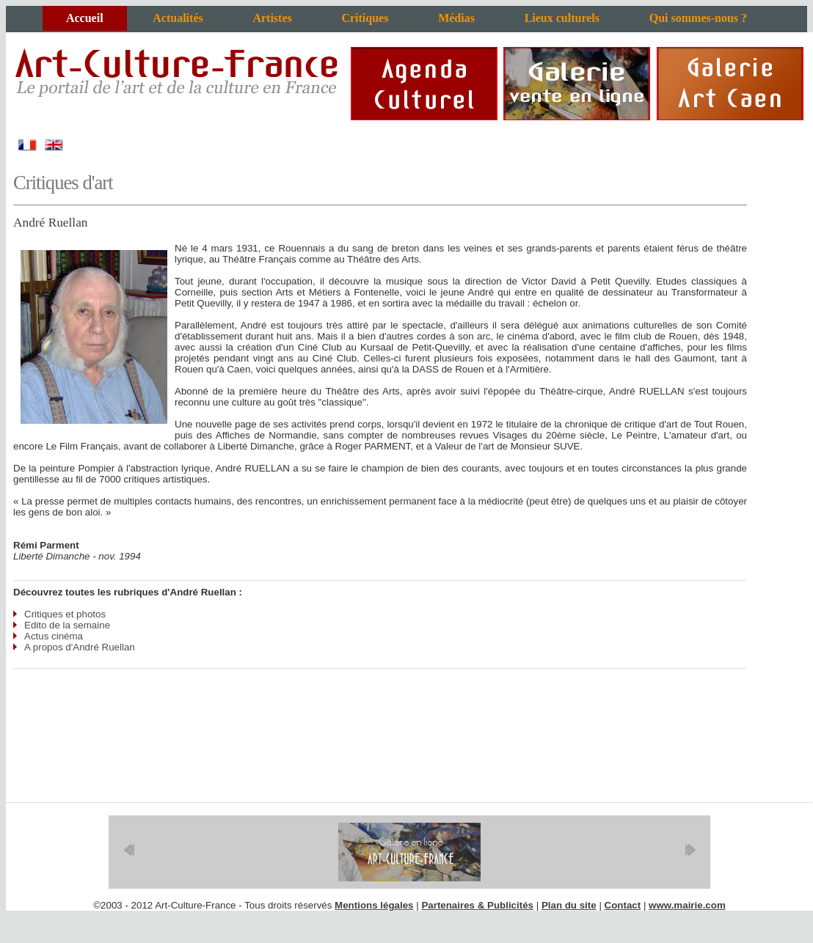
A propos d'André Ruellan (79, 647)
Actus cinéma (53, 636)
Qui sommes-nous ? (698, 18)
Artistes (271, 18)
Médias (456, 18)
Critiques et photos (65, 614)
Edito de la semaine (67, 625)
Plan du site (569, 905)
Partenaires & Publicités (477, 905)
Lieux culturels (562, 18)
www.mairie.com (687, 905)
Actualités (178, 18)
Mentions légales (374, 905)
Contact (623, 905)
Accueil (84, 18)
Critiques (364, 18)
